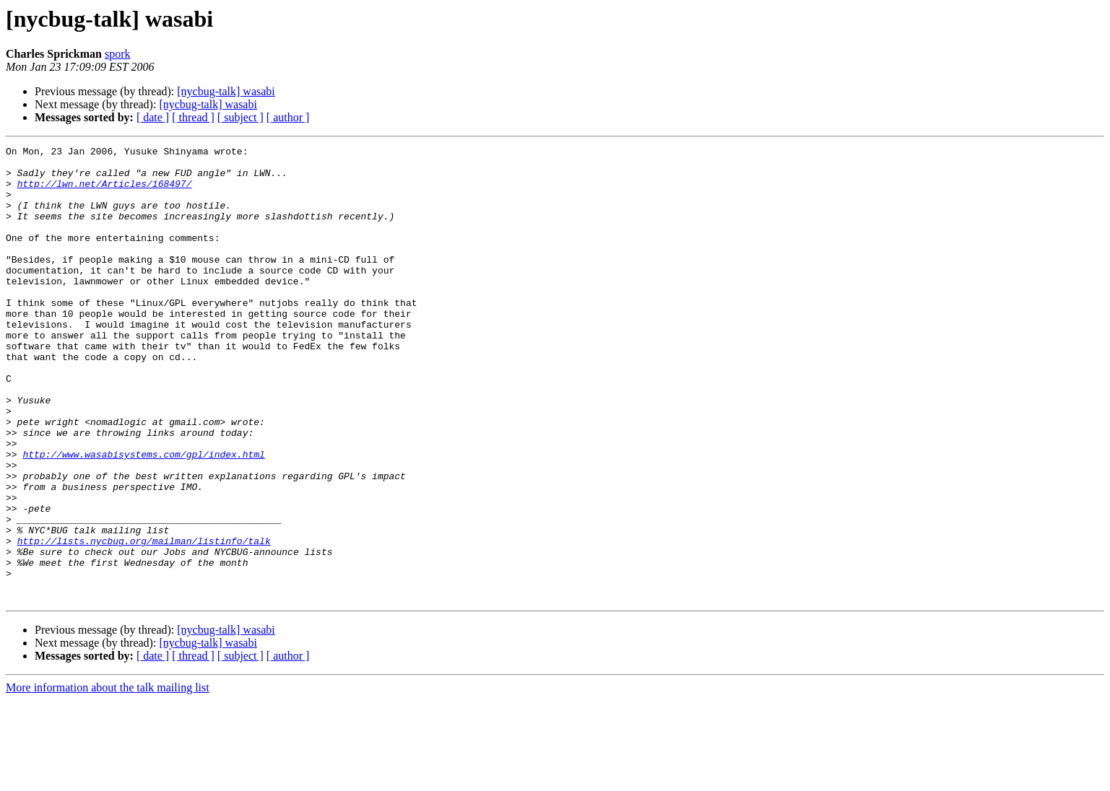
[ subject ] (240, 117)
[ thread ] (193, 117)
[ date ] (152, 117)
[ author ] (288, 117)
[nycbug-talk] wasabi (226, 91)
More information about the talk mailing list (107, 778)
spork (118, 54)
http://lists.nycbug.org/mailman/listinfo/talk (144, 620)
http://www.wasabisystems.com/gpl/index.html (143, 516)
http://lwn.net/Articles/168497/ (104, 191)
